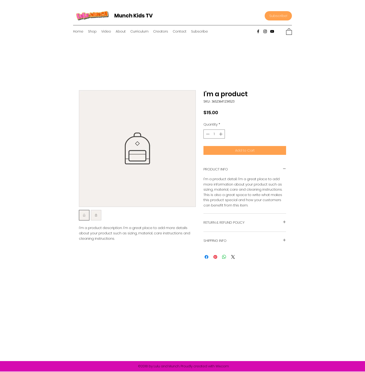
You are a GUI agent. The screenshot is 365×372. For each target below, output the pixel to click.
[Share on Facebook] (206, 257)
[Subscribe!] (278, 15)
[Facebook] (258, 31)
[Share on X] (233, 257)
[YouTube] (272, 31)
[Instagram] (265, 31)
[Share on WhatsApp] (224, 257)
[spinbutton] (214, 134)
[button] (289, 31)
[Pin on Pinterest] (215, 257)
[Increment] (221, 134)
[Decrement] (207, 134)
